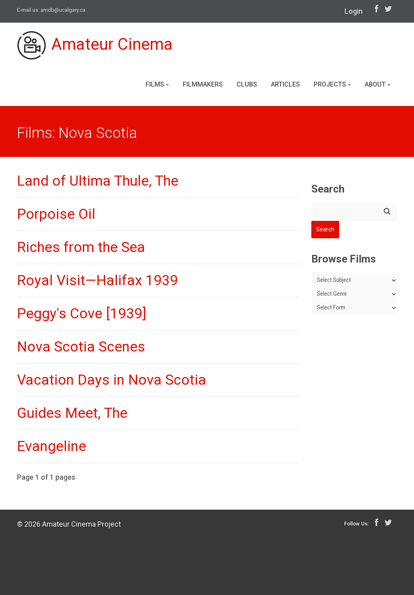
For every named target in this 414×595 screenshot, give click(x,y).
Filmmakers (203, 84)
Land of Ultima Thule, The (97, 181)
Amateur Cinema (95, 45)
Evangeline (51, 446)
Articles (285, 84)
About (378, 84)
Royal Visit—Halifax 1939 (97, 280)
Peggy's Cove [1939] (81, 313)
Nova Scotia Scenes (81, 347)
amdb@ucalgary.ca (62, 10)
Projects (332, 84)
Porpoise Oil (56, 214)
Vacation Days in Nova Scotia (111, 380)
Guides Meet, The (72, 413)
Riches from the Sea (81, 247)
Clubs (247, 84)
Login (353, 11)
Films (157, 84)
